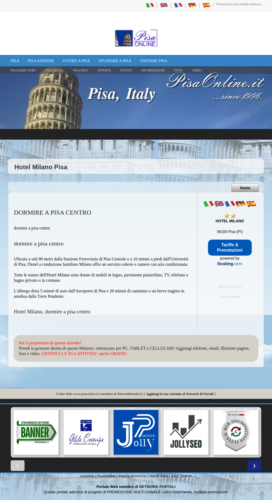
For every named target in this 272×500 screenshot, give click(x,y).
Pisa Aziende (41, 61)
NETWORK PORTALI (157, 487)
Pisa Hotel (55, 70)
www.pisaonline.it (85, 394)
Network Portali (247, 4)
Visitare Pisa (153, 61)
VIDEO (197, 70)
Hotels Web (158, 476)
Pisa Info (80, 70)
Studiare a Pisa (114, 61)
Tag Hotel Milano (230, 296)
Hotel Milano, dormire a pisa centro (52, 311)
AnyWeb (87, 476)
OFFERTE (104, 70)
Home (245, 188)
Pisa (15, 61)
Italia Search (181, 476)
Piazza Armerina (132, 476)
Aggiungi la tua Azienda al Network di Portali (180, 394)
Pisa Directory (23, 70)
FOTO (178, 70)
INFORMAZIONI (153, 70)
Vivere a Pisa (76, 61)
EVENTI (126, 70)
